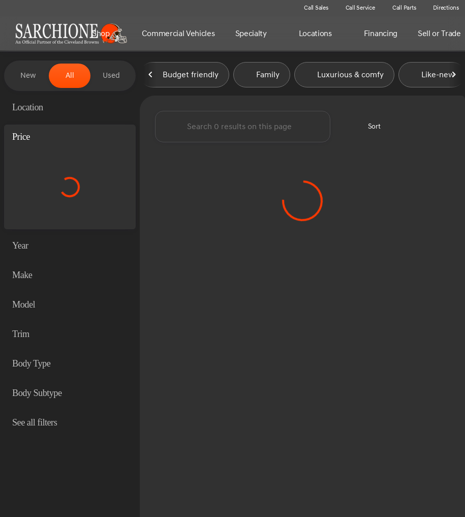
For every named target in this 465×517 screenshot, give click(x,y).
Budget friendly (184, 76)
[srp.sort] (369, 127)
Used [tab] (111, 75)
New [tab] (28, 75)
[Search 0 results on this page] (243, 127)
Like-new (431, 76)
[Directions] (441, 8)
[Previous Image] (151, 76)
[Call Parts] (399, 8)
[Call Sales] (311, 8)
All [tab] (70, 75)
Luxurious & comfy (344, 76)
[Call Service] (355, 8)
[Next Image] (454, 76)
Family (262, 76)
